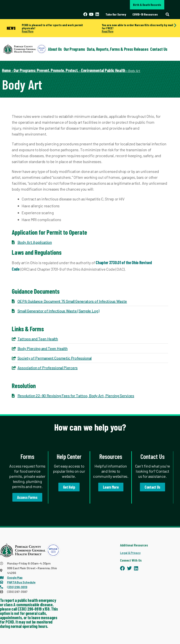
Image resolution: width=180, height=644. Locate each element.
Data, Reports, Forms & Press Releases (118, 49)
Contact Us (158, 49)
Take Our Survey (116, 14)
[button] (167, 14)
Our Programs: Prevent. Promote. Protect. (46, 70)
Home (6, 70)
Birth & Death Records (147, 4)
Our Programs (74, 49)
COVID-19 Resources (145, 14)
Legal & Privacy (130, 553)
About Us (55, 49)
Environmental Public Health (103, 70)
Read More (27, 31)
